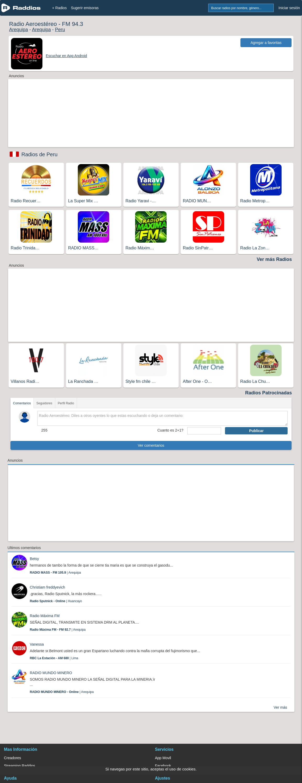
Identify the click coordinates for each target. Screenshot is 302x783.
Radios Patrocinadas (268, 392)
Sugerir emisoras (85, 8)
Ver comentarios (151, 445)
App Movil (163, 758)
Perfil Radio (66, 403)
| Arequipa (55, 572)
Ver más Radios (274, 259)
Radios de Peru (39, 154)
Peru (60, 29)
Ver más (280, 707)
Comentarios (22, 403)
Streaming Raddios (19, 766)
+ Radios (59, 8)
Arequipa (18, 29)
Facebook (163, 766)
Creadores (12, 758)
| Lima (54, 658)
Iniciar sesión (289, 8)
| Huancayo (56, 601)
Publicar (256, 431)
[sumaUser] (204, 430)
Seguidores (44, 403)
